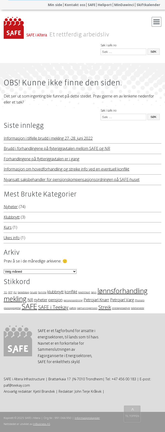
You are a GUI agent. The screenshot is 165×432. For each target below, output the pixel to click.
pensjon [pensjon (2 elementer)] (55, 299)
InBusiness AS (41, 424)
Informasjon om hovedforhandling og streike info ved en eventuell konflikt (66, 169)
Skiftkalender (148, 4)
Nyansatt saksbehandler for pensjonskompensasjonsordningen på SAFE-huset (71, 179)
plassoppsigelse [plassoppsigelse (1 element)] (12, 308)
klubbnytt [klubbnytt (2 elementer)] (55, 291)
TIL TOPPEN (132, 416)
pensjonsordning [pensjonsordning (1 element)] (73, 300)
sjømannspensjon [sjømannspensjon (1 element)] (87, 308)
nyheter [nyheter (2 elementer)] (40, 299)
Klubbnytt (12, 217)
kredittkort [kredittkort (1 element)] (84, 292)
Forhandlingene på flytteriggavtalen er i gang (41, 159)
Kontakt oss (75, 4)
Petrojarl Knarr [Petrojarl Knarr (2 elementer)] (96, 299)
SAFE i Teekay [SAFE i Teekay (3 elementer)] (53, 307)
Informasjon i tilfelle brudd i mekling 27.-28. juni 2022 (48, 138)
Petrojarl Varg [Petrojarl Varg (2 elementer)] (122, 299)
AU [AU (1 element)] (15, 292)
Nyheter (11, 206)
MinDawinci (124, 4)
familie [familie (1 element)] (42, 292)
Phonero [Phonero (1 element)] (139, 300)
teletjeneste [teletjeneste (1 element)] (137, 308)
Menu (156, 20)
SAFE (91, 4)
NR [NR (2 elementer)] (30, 299)
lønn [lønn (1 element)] (93, 292)
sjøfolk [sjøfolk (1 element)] (72, 308)
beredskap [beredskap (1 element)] (23, 292)
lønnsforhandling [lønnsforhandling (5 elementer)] (122, 290)
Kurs (8, 227)
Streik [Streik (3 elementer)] (104, 307)
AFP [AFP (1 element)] (10, 292)
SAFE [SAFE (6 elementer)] (29, 306)
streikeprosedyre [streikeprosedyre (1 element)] (121, 308)
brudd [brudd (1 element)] (33, 292)
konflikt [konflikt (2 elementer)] (71, 291)
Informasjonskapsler (87, 418)
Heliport (105, 4)
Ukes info (12, 237)
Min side (55, 4)
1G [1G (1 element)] (5, 292)
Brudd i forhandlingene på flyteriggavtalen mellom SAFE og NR (57, 148)
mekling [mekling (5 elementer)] (15, 298)
